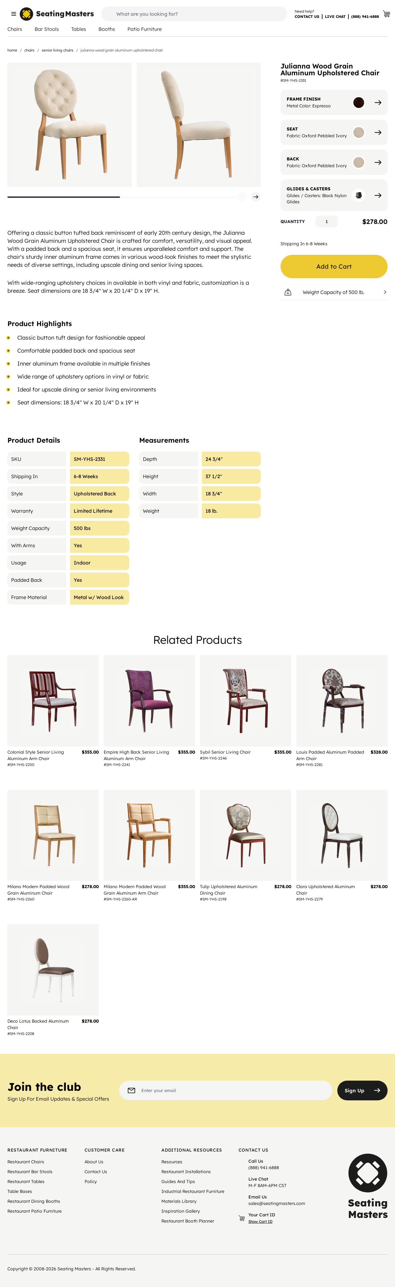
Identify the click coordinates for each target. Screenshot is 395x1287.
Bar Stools (47, 29)
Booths (106, 29)
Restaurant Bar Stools (29, 1171)
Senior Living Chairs (57, 50)
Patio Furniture (144, 29)
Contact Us (96, 1171)
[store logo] (57, 14)
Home (12, 50)
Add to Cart (334, 266)
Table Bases (19, 1191)
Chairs (14, 29)
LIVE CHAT (335, 16)
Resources (171, 1162)
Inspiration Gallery (180, 1211)
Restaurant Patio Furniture (34, 1211)
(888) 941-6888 (365, 16)
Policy (91, 1181)
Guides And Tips (178, 1181)
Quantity (293, 221)
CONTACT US (307, 16)
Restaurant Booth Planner (187, 1221)
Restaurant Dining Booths (33, 1201)
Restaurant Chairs (25, 1162)
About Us (94, 1162)
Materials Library (179, 1201)
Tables (78, 29)
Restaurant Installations (186, 1171)
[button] (242, 197)
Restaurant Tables (25, 1181)
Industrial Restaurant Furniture (192, 1191)
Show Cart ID (260, 1221)
